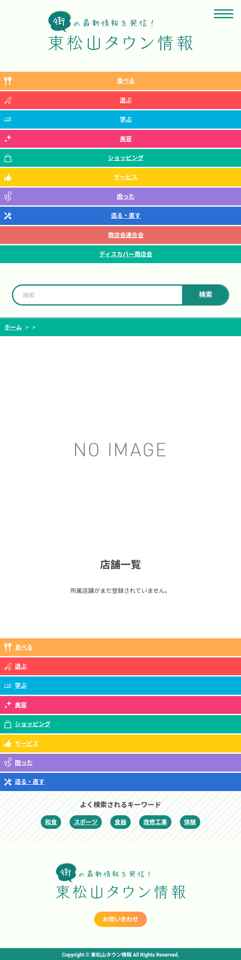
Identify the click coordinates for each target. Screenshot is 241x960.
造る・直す (126, 215)
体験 (190, 822)
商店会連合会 (126, 235)
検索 (206, 295)
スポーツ (86, 822)
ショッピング (126, 157)
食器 (120, 822)
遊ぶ (126, 100)
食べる (126, 80)
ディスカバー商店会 (125, 254)
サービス (126, 177)
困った (126, 196)
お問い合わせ (120, 919)
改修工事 (155, 822)
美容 (126, 138)
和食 (51, 822)
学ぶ (126, 119)
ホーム (13, 327)
